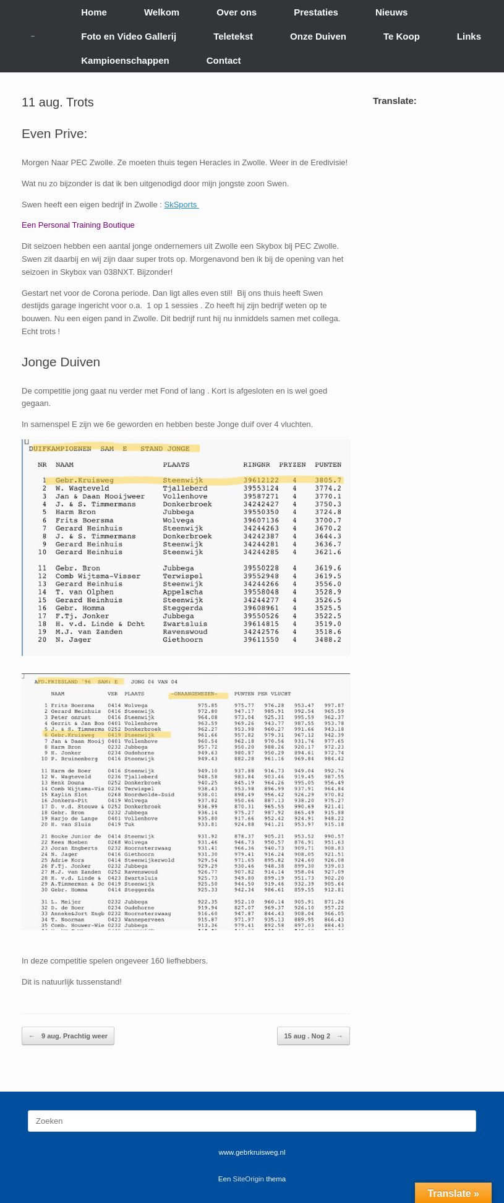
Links (469, 36)
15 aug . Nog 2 (313, 1036)
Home (94, 12)
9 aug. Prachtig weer (68, 1036)
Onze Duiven (318, 36)
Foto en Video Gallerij (128, 36)
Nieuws (391, 12)
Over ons (236, 12)
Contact (224, 60)
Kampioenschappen (125, 60)
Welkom (161, 12)
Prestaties (316, 12)
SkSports (181, 204)
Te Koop (401, 36)
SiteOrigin (249, 1179)
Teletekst (233, 36)
